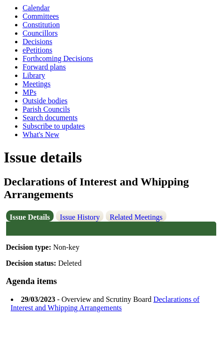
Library (34, 75)
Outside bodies (45, 101)
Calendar (36, 8)
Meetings (37, 84)
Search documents (50, 118)
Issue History (80, 217)
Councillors (40, 33)
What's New (41, 134)
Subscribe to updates (54, 126)
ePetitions (37, 50)
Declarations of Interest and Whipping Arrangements (105, 303)
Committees (41, 16)
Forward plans (44, 67)
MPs (29, 92)
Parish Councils (46, 109)
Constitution (41, 25)
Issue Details (30, 217)
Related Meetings (136, 217)
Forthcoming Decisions (58, 58)
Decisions (37, 42)
